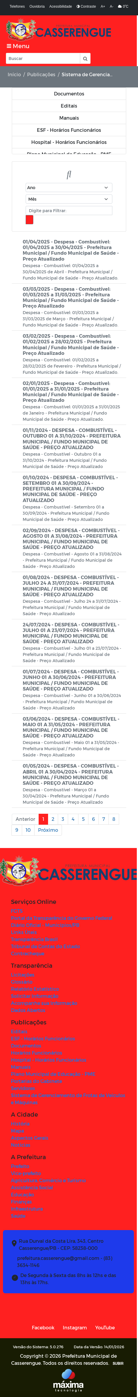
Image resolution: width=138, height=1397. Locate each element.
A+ (103, 6)
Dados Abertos (28, 1010)
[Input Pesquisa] (43, 58)
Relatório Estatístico (35, 989)
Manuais (21, 1067)
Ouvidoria (37, 6)
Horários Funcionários (36, 1052)
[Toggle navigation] (18, 46)
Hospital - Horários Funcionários (48, 1060)
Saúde (18, 1216)
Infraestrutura (27, 1208)
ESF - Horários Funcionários (43, 1038)
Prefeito (20, 1166)
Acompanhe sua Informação (44, 1003)
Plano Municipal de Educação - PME (53, 1074)
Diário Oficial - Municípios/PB (45, 925)
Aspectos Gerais (29, 1138)
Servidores (23, 1088)
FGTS (17, 911)
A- (111, 6)
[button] (85, 58)
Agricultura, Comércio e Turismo (48, 1180)
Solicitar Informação (34, 996)
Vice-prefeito (26, 1173)
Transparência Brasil (34, 939)
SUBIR (118, 1363)
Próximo (48, 830)
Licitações (22, 974)
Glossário (21, 982)
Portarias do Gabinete (36, 1081)
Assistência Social (32, 1187)
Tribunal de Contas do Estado (45, 946)
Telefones (17, 6)
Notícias (20, 1145)
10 (28, 830)
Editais (19, 1031)
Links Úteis (24, 932)
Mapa (17, 1130)
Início (14, 74)
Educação (22, 1194)
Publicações (41, 74)
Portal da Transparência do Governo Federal (61, 918)
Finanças (21, 1201)
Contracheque (27, 953)
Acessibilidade (60, 6)
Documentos (26, 1045)
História (20, 1123)
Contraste (86, 6)
